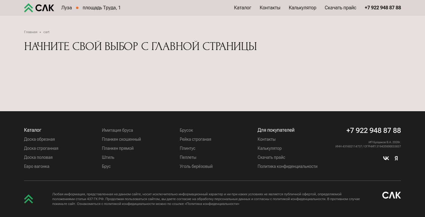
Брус (106, 166)
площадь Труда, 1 (102, 12)
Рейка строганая (195, 139)
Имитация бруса (117, 130)
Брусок (186, 130)
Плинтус (187, 148)
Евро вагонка (36, 166)
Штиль (108, 157)
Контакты (270, 12)
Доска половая (38, 157)
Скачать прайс (340, 12)
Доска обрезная (39, 139)
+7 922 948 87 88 (373, 130)
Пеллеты (188, 157)
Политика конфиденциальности (287, 166)
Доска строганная (41, 148)
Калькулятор (302, 12)
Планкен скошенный (121, 139)
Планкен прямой (117, 148)
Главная (30, 32)
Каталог (243, 12)
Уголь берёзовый (196, 166)
